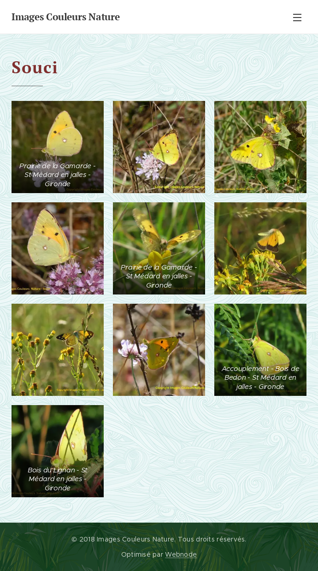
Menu (297, 17)
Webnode (181, 554)
